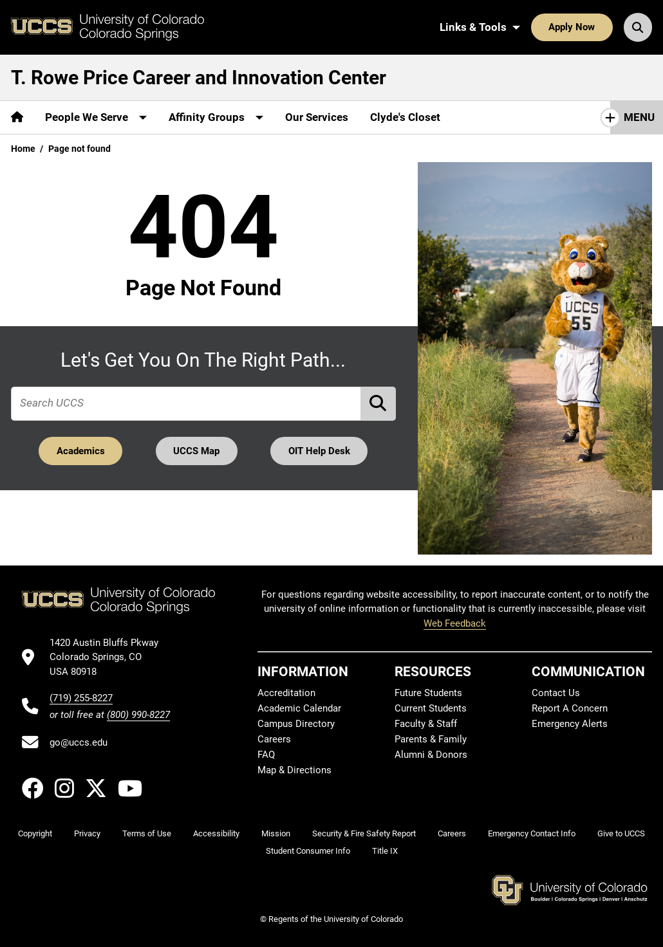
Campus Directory (296, 724)
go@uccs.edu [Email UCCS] (78, 742)
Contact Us (556, 693)
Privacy (87, 833)
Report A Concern (570, 708)
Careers (274, 739)
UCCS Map (196, 451)
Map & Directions (294, 770)
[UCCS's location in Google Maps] (110, 657)
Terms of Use (146, 833)
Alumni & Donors (431, 754)
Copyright (35, 833)
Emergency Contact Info (531, 833)
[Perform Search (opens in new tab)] (378, 404)
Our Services (316, 117)
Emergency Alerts (570, 724)
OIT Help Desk (319, 451)
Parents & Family (431, 739)
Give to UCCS (621, 833)
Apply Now (571, 27)
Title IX (385, 851)
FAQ (266, 754)
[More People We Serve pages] (96, 117)
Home (23, 148)
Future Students (428, 693)
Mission (275, 833)
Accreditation (286, 693)
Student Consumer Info (308, 851)
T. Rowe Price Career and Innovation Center (198, 77)
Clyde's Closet (405, 117)
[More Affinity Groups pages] (216, 117)
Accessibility (216, 833)
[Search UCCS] (638, 27)
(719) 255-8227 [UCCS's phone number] (81, 698)
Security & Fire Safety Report (364, 833)
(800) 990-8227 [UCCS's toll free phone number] (138, 715)
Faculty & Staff (426, 724)
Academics (81, 451)
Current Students (431, 708)
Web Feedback (455, 623)
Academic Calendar (299, 708)
